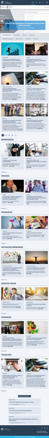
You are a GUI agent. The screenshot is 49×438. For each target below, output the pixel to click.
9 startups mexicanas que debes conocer (21, 402)
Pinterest (43, 2)
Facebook (36, 2)
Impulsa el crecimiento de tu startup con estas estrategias (11, 60)
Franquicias (4, 231)
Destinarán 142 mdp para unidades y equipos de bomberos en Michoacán (36, 61)
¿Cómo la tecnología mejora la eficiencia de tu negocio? (35, 89)
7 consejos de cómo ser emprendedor (9, 161)
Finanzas (8, 20)
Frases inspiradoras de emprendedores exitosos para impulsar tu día (11, 90)
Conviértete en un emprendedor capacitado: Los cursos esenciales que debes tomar (12, 269)
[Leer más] (14, 99)
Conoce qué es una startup (10, 304)
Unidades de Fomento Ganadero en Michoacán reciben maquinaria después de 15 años (11, 122)
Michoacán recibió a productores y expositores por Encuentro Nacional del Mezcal (12, 339)
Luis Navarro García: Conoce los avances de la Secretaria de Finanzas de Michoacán (12, 198)
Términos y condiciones (42, 432)
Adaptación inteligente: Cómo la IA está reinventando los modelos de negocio (12, 377)
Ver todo (4, 172)
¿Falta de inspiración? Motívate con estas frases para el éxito (35, 268)
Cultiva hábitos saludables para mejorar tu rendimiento (36, 338)
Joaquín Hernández (15, 404)
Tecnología (28, 86)
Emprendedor (5, 57)
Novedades (4, 336)
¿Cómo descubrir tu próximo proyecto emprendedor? (35, 121)
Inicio (33, 2)
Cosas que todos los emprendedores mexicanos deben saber (36, 162)
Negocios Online (5, 302)
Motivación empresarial (7, 86)
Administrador (22, 28)
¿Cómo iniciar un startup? (34, 233)
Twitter (39, 2)
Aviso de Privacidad (41, 431)
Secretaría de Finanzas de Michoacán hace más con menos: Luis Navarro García (36, 198)
